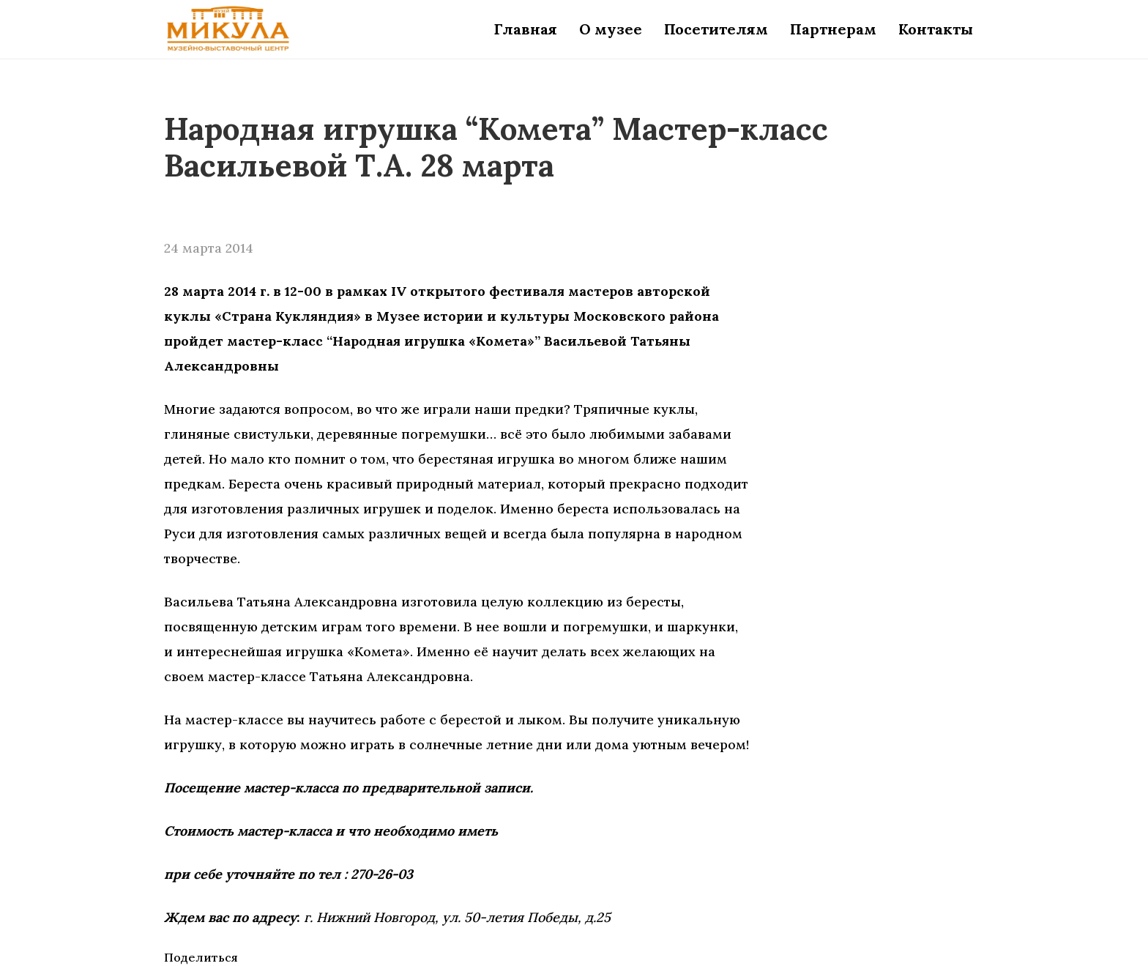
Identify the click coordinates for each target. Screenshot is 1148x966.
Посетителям (716, 29)
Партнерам (833, 29)
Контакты (935, 29)
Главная (525, 29)
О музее (610, 29)
